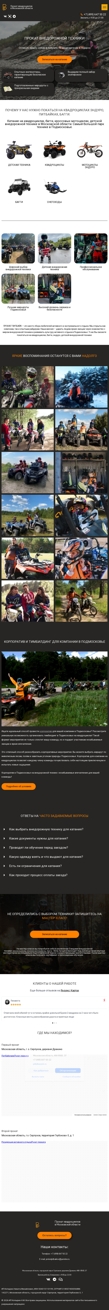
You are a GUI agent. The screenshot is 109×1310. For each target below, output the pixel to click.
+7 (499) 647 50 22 (93, 14)
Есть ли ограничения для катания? (35, 866)
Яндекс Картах (70, 990)
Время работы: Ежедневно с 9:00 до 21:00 (54, 1275)
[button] (54, 1235)
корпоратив (46, 731)
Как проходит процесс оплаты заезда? (38, 875)
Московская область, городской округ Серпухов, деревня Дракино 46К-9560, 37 (54, 1270)
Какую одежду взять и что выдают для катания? (46, 857)
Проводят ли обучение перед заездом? (38, 847)
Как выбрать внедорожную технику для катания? (46, 829)
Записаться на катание (54, 59)
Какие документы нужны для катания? (38, 838)
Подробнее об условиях (18, 786)
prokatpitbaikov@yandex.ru (54, 1259)
